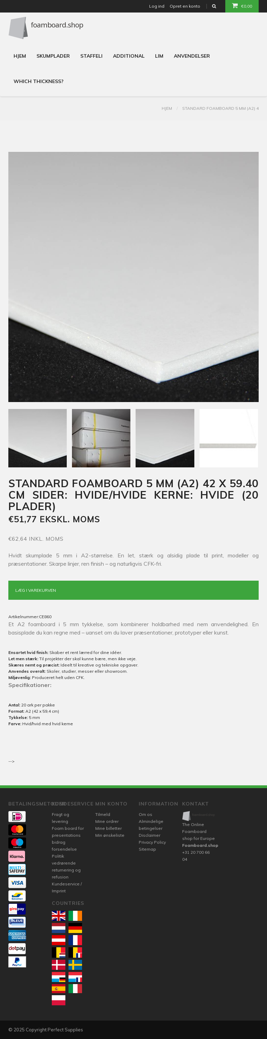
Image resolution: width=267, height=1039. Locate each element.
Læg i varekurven (35, 590)
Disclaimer (149, 835)
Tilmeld (102, 814)
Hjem (20, 56)
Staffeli (91, 56)
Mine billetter (108, 828)
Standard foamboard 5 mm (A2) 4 (220, 108)
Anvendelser (192, 56)
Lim (159, 56)
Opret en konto (185, 6)
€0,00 (242, 5)
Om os (145, 814)
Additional (129, 56)
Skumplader (53, 56)
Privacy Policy (152, 842)
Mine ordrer (107, 821)
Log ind (156, 6)
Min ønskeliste (109, 835)
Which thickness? (39, 81)
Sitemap (147, 849)
